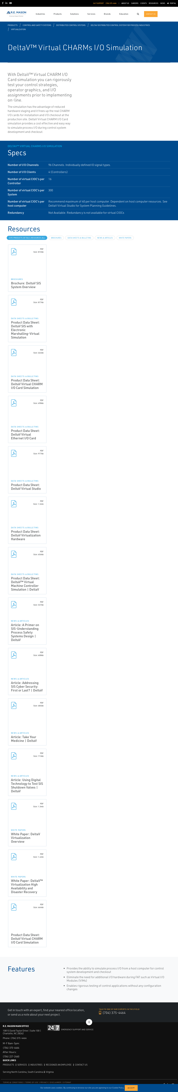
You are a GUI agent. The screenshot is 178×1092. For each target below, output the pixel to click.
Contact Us (82, 1064)
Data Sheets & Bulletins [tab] (79, 238)
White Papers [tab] (125, 238)
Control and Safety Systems (37, 25)
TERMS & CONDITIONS (13, 1082)
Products (13, 25)
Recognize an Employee (59, 1064)
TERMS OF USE (31, 1082)
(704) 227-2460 (12, 1056)
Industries (36, 1064)
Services (22, 1064)
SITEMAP (67, 1082)
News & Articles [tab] (105, 238)
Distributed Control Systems (71, 25)
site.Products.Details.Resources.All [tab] (27, 238)
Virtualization (18, 29)
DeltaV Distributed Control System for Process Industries (120, 25)
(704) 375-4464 (112, 1013)
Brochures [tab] (56, 238)
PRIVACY (44, 1082)
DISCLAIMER (55, 1082)
